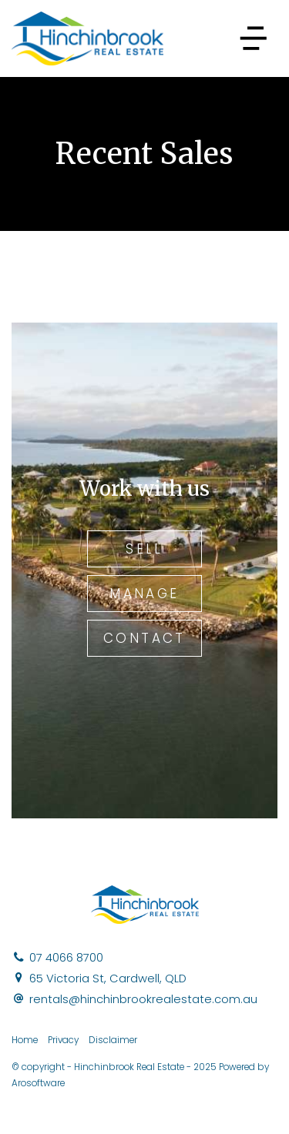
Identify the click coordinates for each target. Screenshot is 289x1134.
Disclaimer (113, 1040)
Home (25, 1040)
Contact (144, 638)
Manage (144, 593)
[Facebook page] (265, 1107)
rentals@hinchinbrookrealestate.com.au (143, 999)
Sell (144, 549)
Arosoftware (38, 1083)
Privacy (63, 1040)
